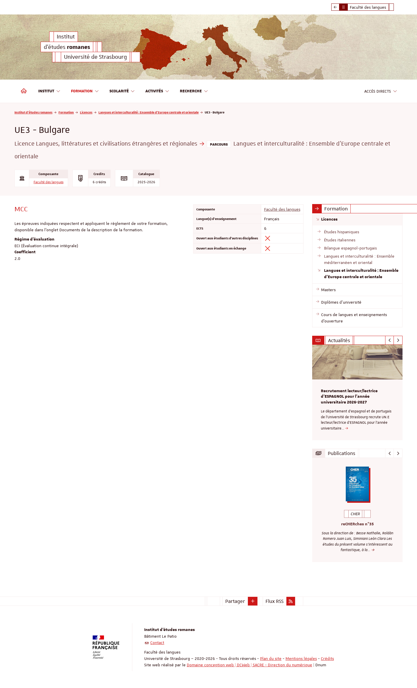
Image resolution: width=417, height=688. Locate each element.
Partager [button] (235, 600)
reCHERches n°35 (357, 523)
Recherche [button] (194, 91)
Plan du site (270, 658)
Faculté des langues (48, 182)
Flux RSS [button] (275, 600)
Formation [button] (85, 91)
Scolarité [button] (122, 91)
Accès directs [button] (380, 91)
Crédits (327, 658)
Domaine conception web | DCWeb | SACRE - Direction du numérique (249, 664)
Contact (157, 642)
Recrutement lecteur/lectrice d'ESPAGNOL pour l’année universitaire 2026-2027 (349, 396)
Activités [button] (157, 91)
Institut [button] (49, 91)
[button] (253, 600)
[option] (357, 392)
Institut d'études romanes (33, 112)
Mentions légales (301, 658)
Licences (86, 112)
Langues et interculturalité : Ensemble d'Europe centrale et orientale (148, 112)
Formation (66, 112)
